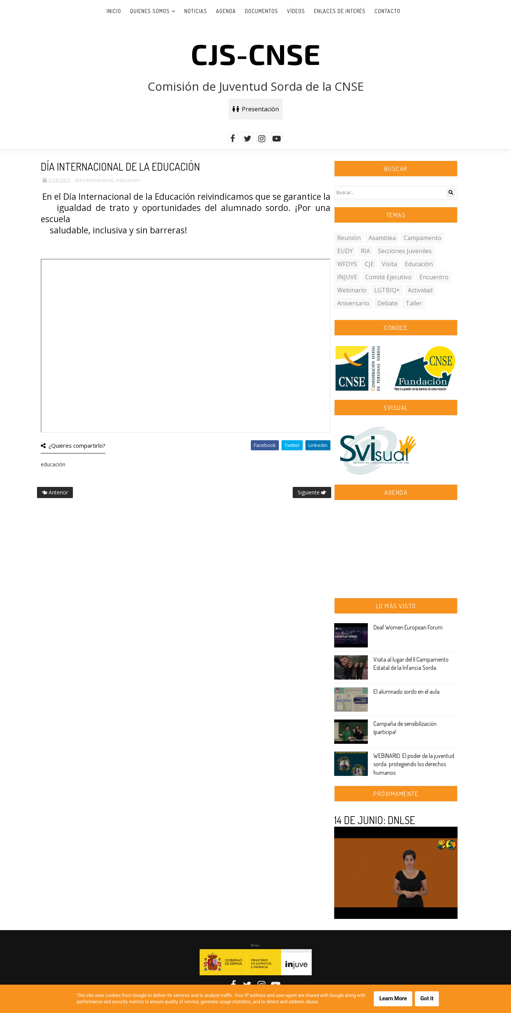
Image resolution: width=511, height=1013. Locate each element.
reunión (349, 238)
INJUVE (347, 277)
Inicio (114, 11)
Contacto (387, 11)
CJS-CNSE (256, 53)
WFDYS (347, 264)
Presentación (255, 109)
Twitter (292, 445)
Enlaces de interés (340, 11)
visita (389, 264)
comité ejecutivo (388, 277)
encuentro (434, 277)
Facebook (265, 445)
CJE (369, 264)
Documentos (261, 11)
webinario (351, 290)
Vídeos (296, 11)
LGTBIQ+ (387, 290)
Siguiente (312, 492)
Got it (426, 998)
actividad (420, 290)
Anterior (55, 492)
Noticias (195, 11)
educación (127, 180)
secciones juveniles (405, 251)
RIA (365, 251)
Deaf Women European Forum (408, 627)
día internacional (94, 180)
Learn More (393, 998)
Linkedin (317, 445)
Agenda (226, 11)
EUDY (345, 251)
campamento (422, 238)
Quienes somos (150, 11)
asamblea (382, 238)
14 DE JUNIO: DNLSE (374, 820)
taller (414, 303)
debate (387, 303)
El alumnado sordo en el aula (406, 691)
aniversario (353, 303)
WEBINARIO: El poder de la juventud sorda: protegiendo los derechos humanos (413, 764)
